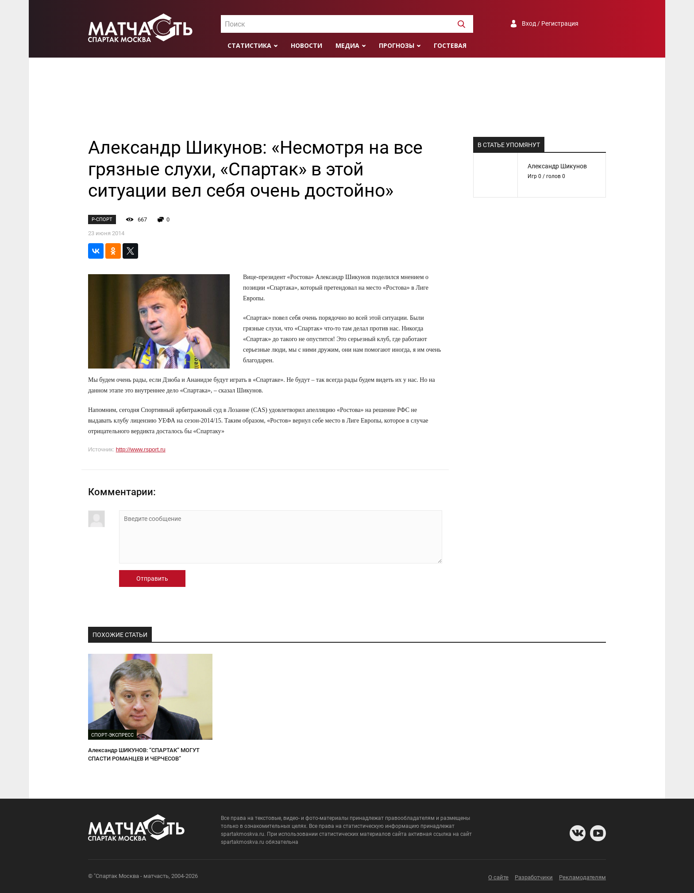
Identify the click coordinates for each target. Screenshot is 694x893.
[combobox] (347, 24)
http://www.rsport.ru (141, 449)
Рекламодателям (582, 877)
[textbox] (347, 24)
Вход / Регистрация (550, 23)
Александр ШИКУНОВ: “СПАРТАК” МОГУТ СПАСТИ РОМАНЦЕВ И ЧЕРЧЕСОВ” (144, 754)
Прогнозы (396, 45)
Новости (306, 45)
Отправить (152, 578)
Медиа (347, 45)
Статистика (249, 45)
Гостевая (450, 45)
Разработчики (534, 877)
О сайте (498, 877)
